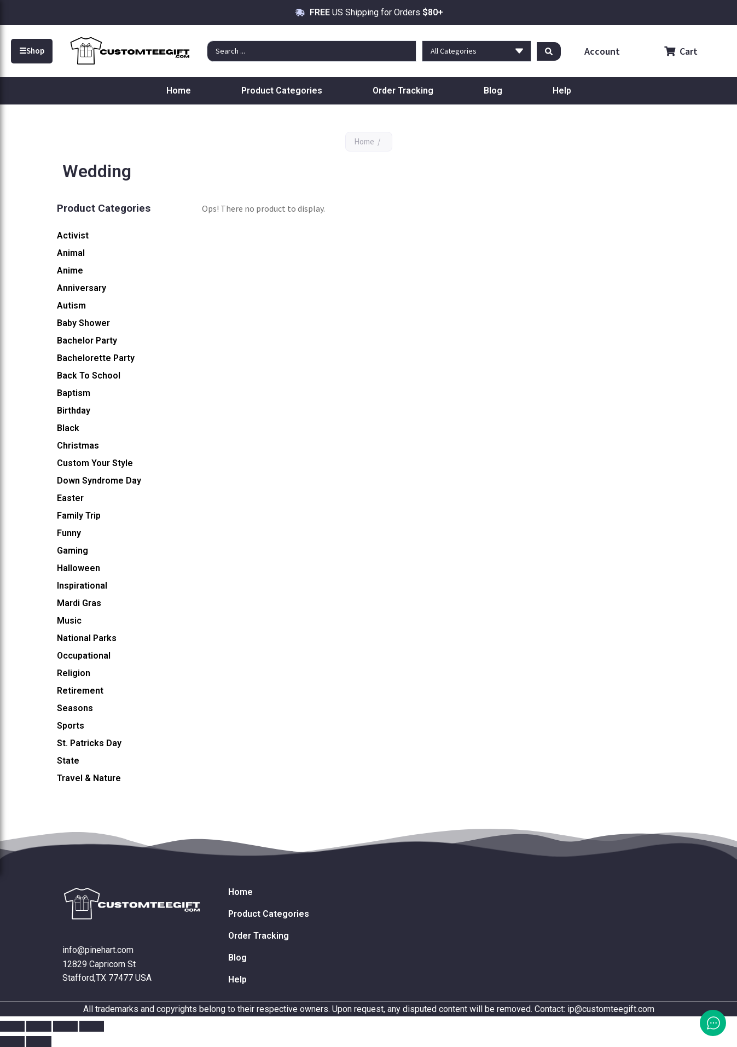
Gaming (72, 550)
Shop (31, 50)
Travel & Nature (89, 778)
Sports (70, 725)
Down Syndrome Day (99, 480)
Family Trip (79, 515)
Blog (493, 90)
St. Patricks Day (89, 743)
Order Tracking (403, 90)
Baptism (73, 393)
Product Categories (281, 90)
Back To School (88, 375)
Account (601, 51)
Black (68, 428)
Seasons (75, 708)
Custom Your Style (95, 463)
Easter (70, 498)
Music (69, 620)
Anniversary (81, 288)
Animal (71, 253)
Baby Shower (83, 323)
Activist (73, 235)
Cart (681, 51)
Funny (69, 533)
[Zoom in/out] (12, 1026)
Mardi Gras (79, 603)
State (68, 760)
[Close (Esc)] (91, 1026)
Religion (73, 673)
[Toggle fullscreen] (38, 1026)
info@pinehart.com (98, 950)
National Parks (87, 638)
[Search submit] (549, 51)
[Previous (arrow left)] (12, 1041)
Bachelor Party (87, 340)
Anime (70, 270)
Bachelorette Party (96, 358)
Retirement (80, 690)
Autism (71, 305)
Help (562, 90)
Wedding (75, 795)
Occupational (84, 655)
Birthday (73, 410)
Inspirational (82, 585)
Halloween (78, 568)
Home (178, 90)
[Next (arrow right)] (38, 1041)
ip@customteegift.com (610, 1009)
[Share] (65, 1026)
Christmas (78, 445)
